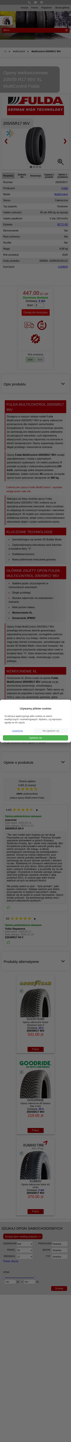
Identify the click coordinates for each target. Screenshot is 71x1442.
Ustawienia (17, 731)
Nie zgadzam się (51, 731)
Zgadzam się (35, 738)
